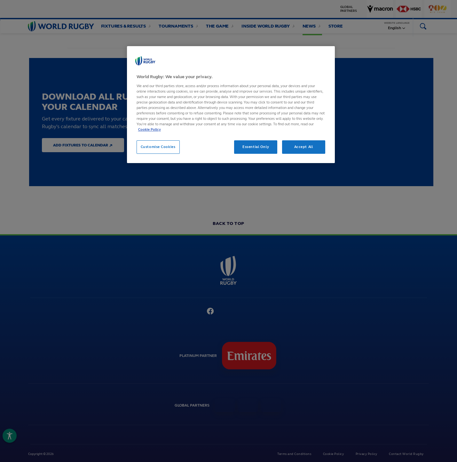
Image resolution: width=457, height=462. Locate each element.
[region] (231, 104)
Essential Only (255, 146)
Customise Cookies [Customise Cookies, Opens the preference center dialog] (158, 146)
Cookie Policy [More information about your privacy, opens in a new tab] (149, 129)
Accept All (303, 146)
